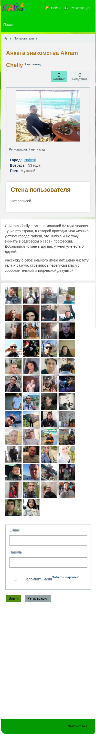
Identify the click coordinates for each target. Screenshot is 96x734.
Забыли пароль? (65, 577)
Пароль (15, 552)
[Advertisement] (48, 662)
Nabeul (30, 160)
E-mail (14, 530)
